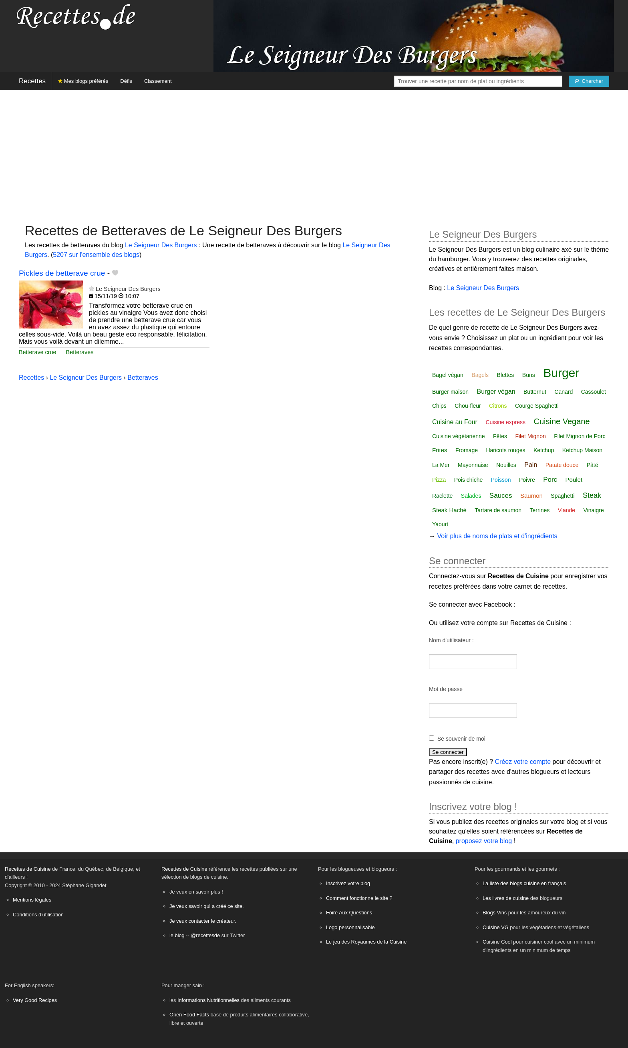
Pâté (592, 465)
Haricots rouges (505, 450)
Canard (563, 392)
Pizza (439, 480)
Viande (566, 510)
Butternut (534, 392)
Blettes (505, 375)
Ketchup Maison (582, 450)
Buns (528, 375)
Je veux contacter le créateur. (202, 921)
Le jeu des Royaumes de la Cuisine (366, 942)
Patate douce (562, 465)
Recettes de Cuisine (28, 869)
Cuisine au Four (454, 422)
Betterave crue (37, 352)
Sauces (500, 495)
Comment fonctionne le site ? (359, 898)
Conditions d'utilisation (38, 915)
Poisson (501, 480)
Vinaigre (594, 510)
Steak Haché (449, 510)
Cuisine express (505, 422)
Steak (592, 495)
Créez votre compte (523, 761)
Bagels (480, 375)
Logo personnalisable (350, 927)
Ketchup (543, 450)
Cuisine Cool (497, 942)
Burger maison (450, 392)
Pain (530, 464)
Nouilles (506, 465)
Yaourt (440, 524)
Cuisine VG (496, 927)
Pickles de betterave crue (62, 273)
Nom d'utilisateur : (451, 640)
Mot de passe (446, 689)
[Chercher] (589, 81)
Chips (439, 406)
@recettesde (205, 935)
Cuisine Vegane (561, 421)
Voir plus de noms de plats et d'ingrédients (497, 536)
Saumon (531, 495)
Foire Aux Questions (349, 913)
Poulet (574, 479)
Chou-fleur (468, 406)
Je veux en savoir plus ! (196, 892)
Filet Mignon (530, 436)
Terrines (540, 510)
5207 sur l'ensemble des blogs (96, 254)
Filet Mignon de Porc (579, 436)
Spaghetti (562, 496)
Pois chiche (468, 480)
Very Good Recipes (35, 1000)
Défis (126, 81)
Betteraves (80, 352)
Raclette (442, 496)
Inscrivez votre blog (348, 883)
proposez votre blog (484, 841)
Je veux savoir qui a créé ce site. (206, 906)
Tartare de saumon (498, 510)
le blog (177, 935)
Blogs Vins (495, 913)
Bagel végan (447, 375)
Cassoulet (593, 392)
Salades (471, 496)
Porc (550, 479)
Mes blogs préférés (83, 81)
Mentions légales (32, 900)
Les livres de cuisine (506, 898)
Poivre (527, 480)
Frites (439, 450)
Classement (158, 81)
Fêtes (500, 436)
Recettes (32, 81)
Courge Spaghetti (537, 406)
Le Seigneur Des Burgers (161, 245)
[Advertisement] (314, 152)
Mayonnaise (473, 465)
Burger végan (496, 391)
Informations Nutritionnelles (208, 1000)
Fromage (466, 450)
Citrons (498, 406)
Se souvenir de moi (461, 738)
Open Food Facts (189, 1015)
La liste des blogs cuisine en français (524, 883)
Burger (561, 372)
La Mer (441, 465)
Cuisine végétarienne (458, 436)
